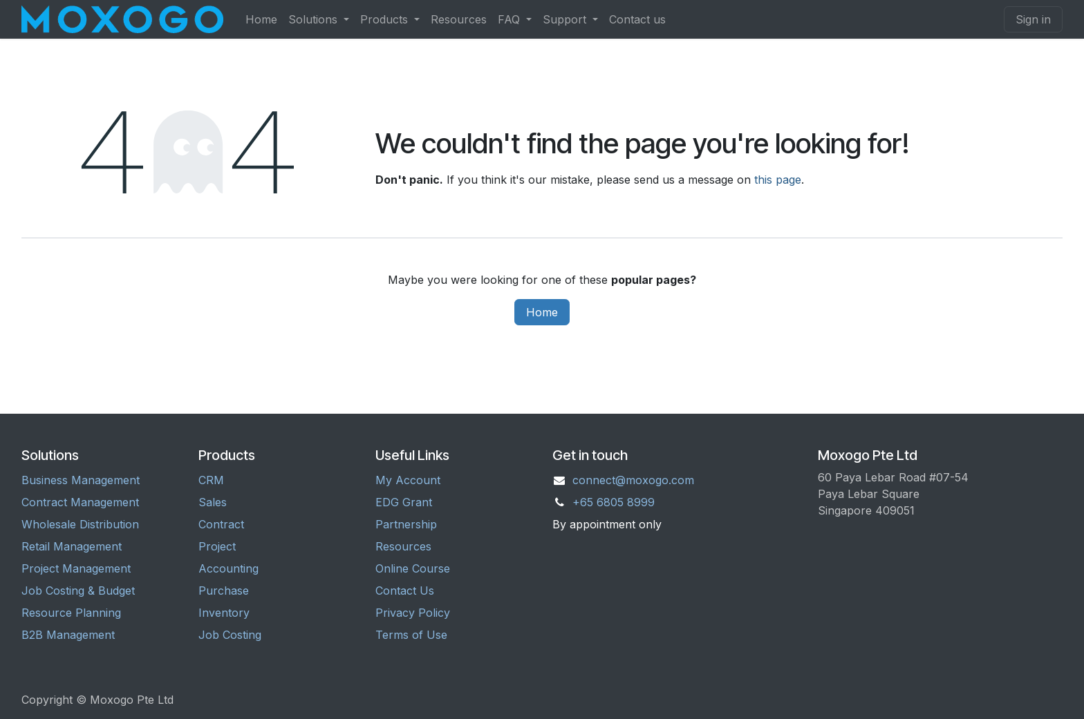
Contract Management (80, 502)
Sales (212, 502)
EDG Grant (403, 502)
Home (542, 312)
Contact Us (404, 590)
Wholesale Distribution (80, 524)
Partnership (406, 524)
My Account (407, 480)
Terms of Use (411, 635)
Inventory (224, 613)
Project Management (76, 568)
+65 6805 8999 (613, 502)
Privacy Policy (412, 613)
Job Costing (229, 635)
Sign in (1033, 19)
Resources (403, 546)
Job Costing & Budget (78, 590)
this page (777, 179)
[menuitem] (261, 19)
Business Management (80, 480)
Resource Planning (71, 613)
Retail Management (71, 546)
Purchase (223, 590)
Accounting (228, 568)
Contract (221, 524)
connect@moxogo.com (633, 480)
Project (217, 546)
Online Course (412, 568)
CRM (211, 480)
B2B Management (68, 635)
